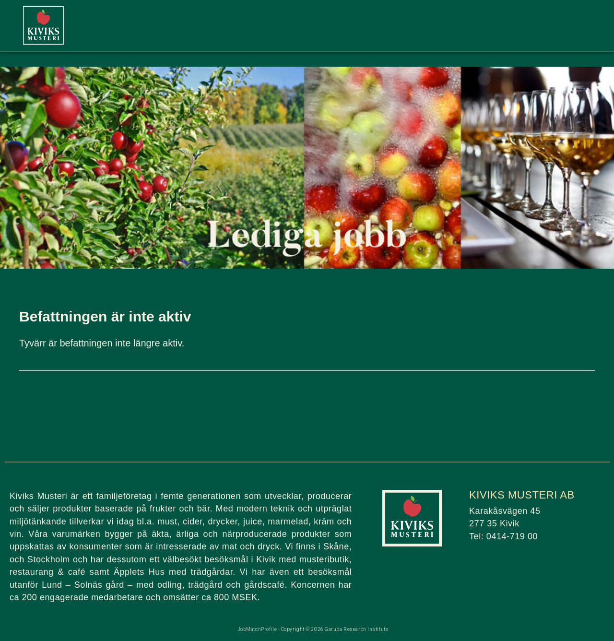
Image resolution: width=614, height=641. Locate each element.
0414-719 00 (512, 536)
